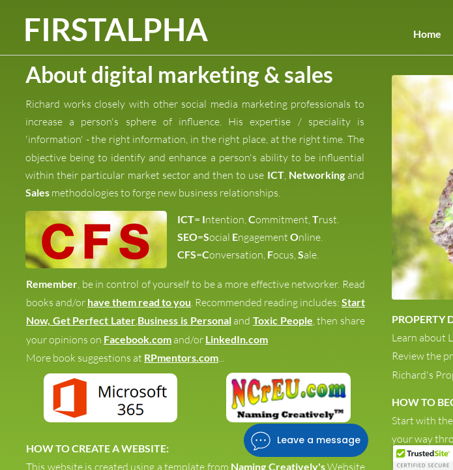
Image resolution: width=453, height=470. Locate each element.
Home (427, 33)
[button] (423, 457)
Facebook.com (137, 339)
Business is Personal (184, 320)
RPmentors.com (181, 357)
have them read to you (139, 302)
